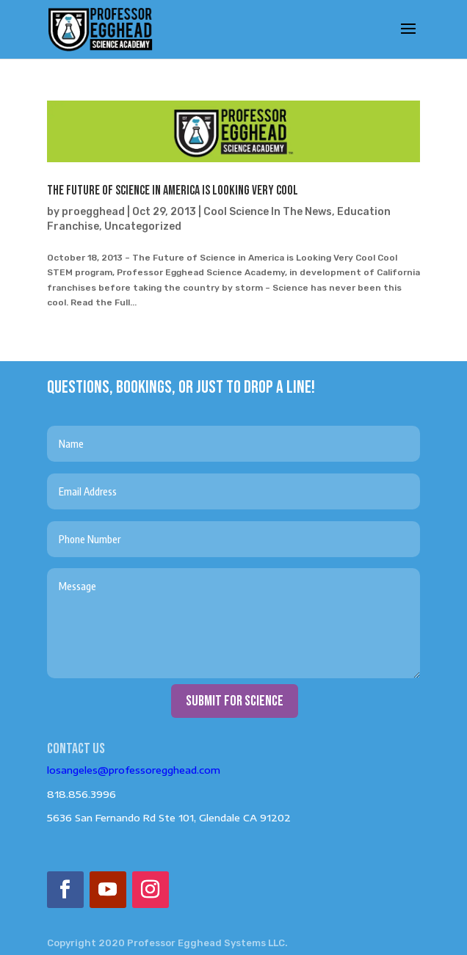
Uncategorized (142, 226)
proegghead (93, 212)
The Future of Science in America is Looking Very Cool (172, 190)
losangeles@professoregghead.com (133, 770)
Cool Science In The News (267, 212)
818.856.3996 (81, 794)
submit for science (234, 701)
